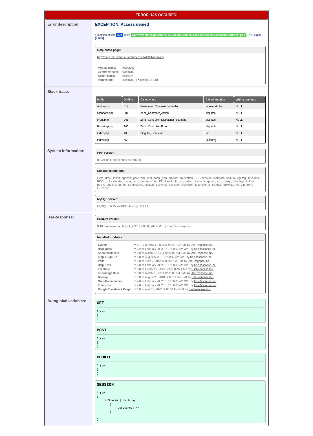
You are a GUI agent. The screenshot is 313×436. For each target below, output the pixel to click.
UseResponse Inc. (202, 244)
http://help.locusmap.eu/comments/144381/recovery (130, 57)
